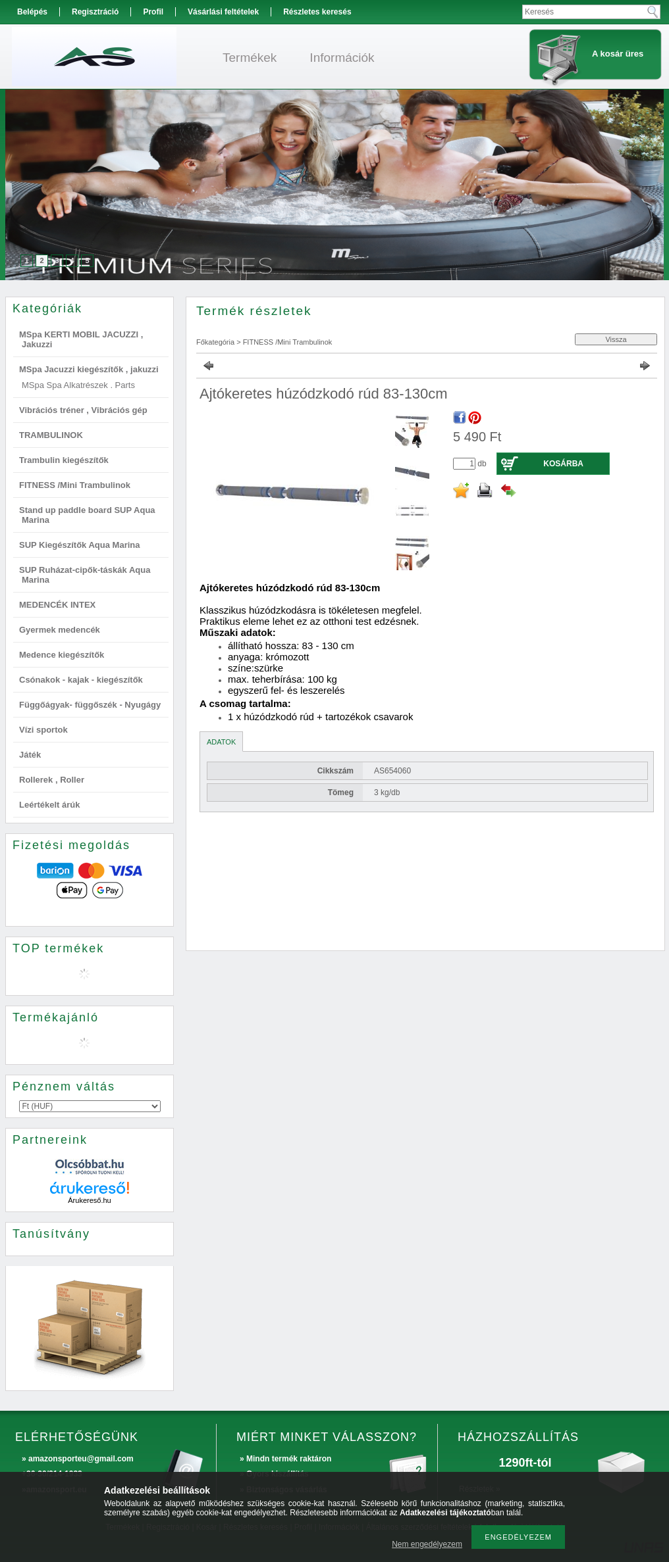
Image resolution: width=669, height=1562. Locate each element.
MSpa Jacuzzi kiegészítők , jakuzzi (89, 369)
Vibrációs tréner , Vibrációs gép (83, 410)
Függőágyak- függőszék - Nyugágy (90, 705)
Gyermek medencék (59, 630)
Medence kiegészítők (61, 655)
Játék (30, 755)
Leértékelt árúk (49, 805)
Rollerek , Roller (51, 780)
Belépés (32, 11)
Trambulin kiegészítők (64, 460)
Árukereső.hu (89, 1200)
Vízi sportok (43, 730)
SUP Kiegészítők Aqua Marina (79, 545)
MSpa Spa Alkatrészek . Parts (78, 385)
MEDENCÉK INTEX (57, 605)
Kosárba (563, 463)
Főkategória (215, 342)
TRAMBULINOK (51, 435)
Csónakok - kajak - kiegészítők (81, 680)
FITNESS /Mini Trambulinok (74, 485)
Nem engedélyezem (427, 1544)
